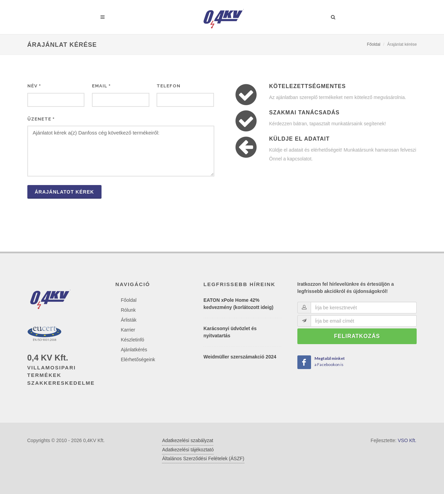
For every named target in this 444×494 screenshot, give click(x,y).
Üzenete (41, 119)
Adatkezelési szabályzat (187, 440)
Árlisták (128, 320)
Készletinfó (132, 339)
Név (34, 85)
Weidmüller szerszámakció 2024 (239, 356)
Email (101, 85)
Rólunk (128, 310)
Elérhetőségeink (138, 359)
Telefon (168, 85)
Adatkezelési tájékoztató (188, 449)
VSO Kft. (407, 440)
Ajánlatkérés (134, 349)
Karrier (128, 330)
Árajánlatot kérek (64, 192)
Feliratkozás (357, 336)
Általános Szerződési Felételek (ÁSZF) (203, 458)
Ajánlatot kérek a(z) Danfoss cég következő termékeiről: (120, 151)
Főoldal (373, 44)
